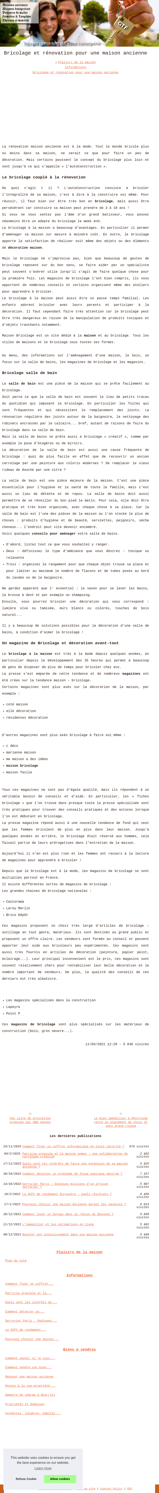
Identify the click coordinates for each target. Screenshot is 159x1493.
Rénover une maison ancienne (29, 1376)
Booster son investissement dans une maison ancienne (67, 1234)
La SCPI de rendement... (25, 1330)
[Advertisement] (75, 106)
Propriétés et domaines (25, 1404)
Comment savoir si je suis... (30, 1358)
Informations (75, 67)
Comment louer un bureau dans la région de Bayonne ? (67, 1214)
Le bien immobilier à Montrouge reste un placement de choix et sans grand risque (121, 1122)
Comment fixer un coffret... (29, 1284)
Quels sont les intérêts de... (31, 1302)
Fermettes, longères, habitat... (33, 1413)
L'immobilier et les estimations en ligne (58, 1224)
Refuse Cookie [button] (26, 1479)
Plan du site (16, 1260)
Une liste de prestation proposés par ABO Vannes (30, 1120)
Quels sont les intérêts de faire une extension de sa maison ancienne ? (75, 1165)
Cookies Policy (111, 1488)
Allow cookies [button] (60, 1479)
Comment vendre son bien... (28, 1367)
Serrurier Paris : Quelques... (31, 1320)
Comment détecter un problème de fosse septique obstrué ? (72, 1174)
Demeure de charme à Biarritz (30, 1395)
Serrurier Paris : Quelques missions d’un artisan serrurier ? (65, 1186)
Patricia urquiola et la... (28, 1293)
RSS (129, 1488)
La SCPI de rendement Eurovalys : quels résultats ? (67, 1194)
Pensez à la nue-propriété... (30, 1386)
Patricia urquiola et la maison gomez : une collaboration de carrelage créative (75, 1155)
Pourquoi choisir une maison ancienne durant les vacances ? (74, 1204)
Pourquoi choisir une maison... (32, 1339)
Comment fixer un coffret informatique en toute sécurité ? (73, 1146)
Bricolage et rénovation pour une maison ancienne (76, 72)
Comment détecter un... (25, 1311)
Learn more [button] (43, 1468)
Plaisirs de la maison (77, 62)
